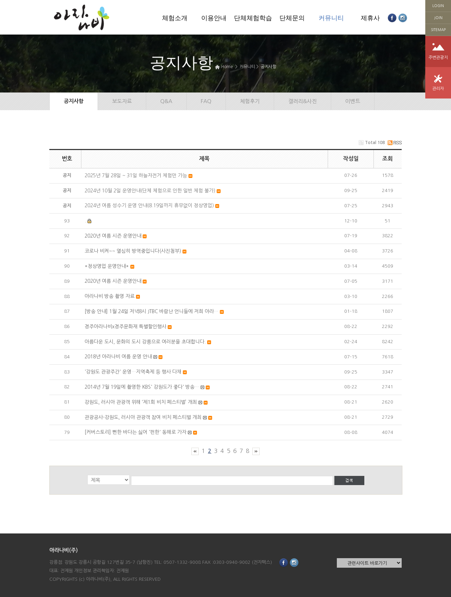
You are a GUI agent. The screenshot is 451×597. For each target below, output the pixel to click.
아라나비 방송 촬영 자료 (110, 296)
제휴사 (370, 18)
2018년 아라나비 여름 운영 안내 (118, 356)
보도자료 (122, 101)
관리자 (438, 88)
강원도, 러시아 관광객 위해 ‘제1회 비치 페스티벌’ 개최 (141, 402)
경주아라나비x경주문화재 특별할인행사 (125, 326)
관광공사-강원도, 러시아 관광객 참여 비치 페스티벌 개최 (143, 417)
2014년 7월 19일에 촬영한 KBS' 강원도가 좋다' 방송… (142, 386)
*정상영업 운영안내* (107, 266)
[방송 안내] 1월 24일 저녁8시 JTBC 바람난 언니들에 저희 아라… (151, 311)
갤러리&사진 (302, 101)
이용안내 (214, 18)
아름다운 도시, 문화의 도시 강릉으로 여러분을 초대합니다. (145, 341)
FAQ (206, 101)
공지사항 (268, 67)
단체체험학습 (253, 18)
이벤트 (352, 101)
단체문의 (292, 18)
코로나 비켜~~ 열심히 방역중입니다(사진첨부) (133, 251)
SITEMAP (438, 29)
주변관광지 (438, 57)
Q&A (166, 101)
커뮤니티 (331, 18)
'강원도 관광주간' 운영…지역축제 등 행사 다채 (133, 371)
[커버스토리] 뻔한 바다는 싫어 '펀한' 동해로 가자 (135, 432)
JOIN (438, 17)
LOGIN (438, 5)
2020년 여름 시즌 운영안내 (113, 235)
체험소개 (174, 18)
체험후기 (250, 101)
